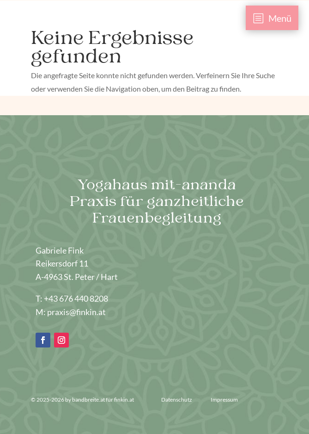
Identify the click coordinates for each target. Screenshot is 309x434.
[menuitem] (272, 18)
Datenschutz (177, 399)
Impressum (224, 399)
